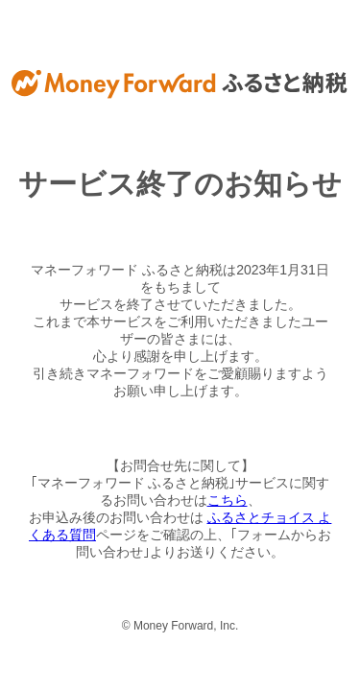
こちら (227, 500)
